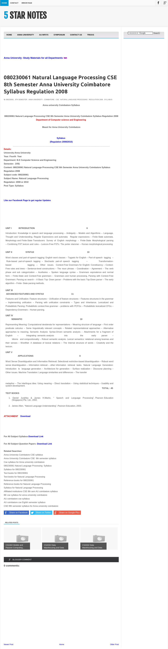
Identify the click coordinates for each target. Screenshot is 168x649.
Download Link (35, 436)
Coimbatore (49, 100)
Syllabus (108, 100)
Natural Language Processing (74, 100)
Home (4, 3)
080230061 (10, 100)
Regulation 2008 (96, 100)
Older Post (114, 644)
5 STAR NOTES (25, 15)
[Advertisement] (51, 55)
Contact (14, 3)
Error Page (27, 3)
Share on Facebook (16, 513)
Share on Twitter (40, 513)
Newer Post (8, 644)
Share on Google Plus (67, 513)
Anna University (35, 100)
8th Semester (21, 100)
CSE (57, 100)
